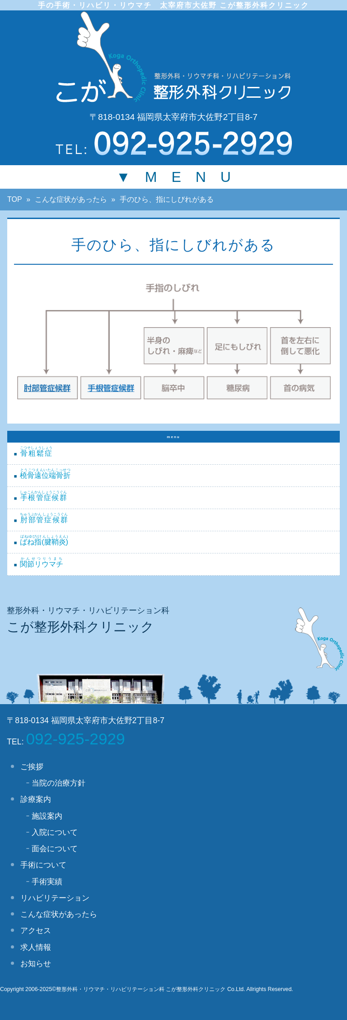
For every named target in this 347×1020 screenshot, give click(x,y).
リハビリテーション (54, 897)
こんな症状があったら (71, 199)
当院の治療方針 (58, 782)
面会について (55, 848)
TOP (14, 199)
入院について (55, 832)
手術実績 (47, 881)
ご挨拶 (31, 766)
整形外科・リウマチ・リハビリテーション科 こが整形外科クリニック (140, 989)
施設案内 (47, 815)
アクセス (35, 930)
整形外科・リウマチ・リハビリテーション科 (88, 610)
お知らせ (35, 963)
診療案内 (35, 799)
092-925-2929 (75, 739)
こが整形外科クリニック (80, 627)
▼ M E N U (173, 177)
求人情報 (35, 947)
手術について (43, 864)
